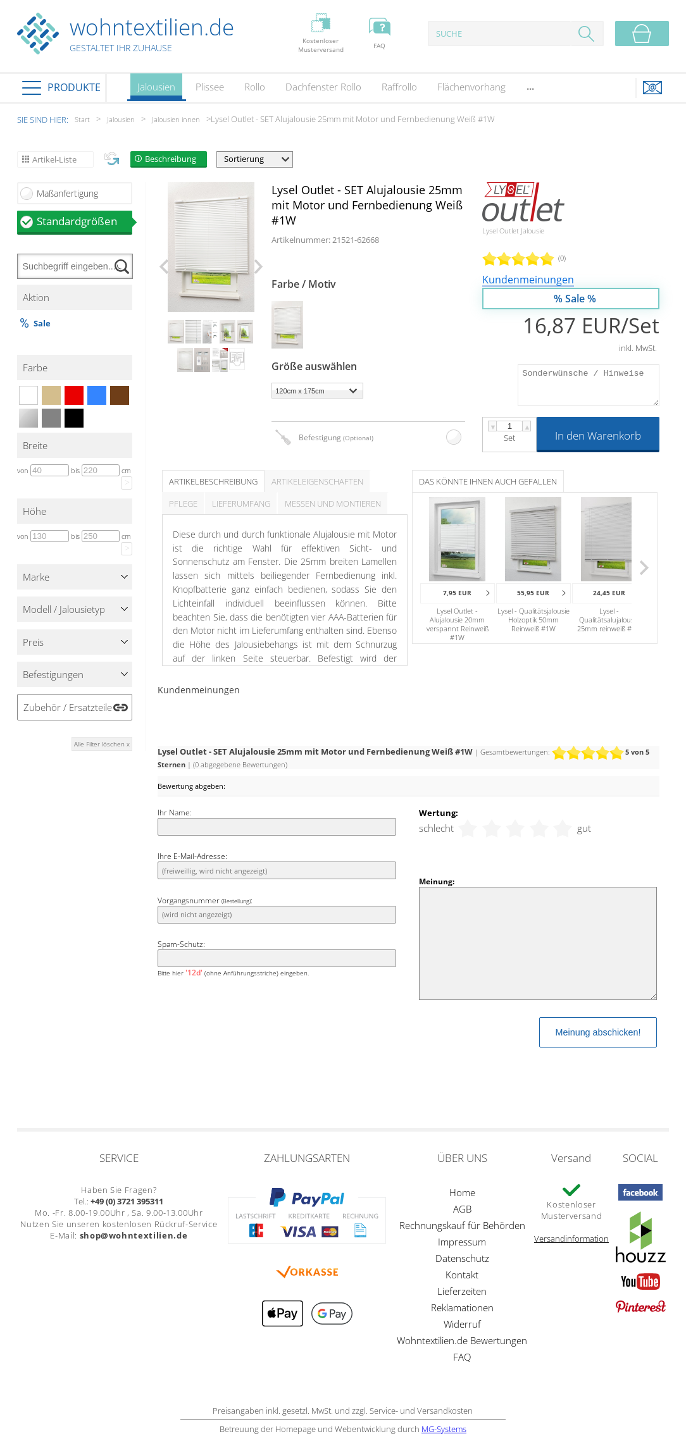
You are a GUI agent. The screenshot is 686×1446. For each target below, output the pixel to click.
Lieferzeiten (462, 1291)
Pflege (183, 503)
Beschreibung (170, 158)
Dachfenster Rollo (323, 86)
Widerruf (462, 1324)
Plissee (210, 86)
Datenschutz (462, 1258)
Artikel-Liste (54, 159)
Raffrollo (399, 86)
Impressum (462, 1241)
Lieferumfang (241, 503)
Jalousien (156, 90)
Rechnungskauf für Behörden (462, 1225)
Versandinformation (571, 1238)
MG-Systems (443, 1429)
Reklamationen (462, 1307)
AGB (462, 1208)
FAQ (462, 1356)
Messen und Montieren (333, 503)
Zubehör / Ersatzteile (67, 707)
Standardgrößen (84, 221)
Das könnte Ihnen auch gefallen (488, 481)
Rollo (254, 86)
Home (462, 1192)
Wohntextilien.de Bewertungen (462, 1340)
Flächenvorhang (471, 86)
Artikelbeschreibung (213, 481)
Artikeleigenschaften (317, 481)
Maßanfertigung (67, 193)
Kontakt (462, 1274)
